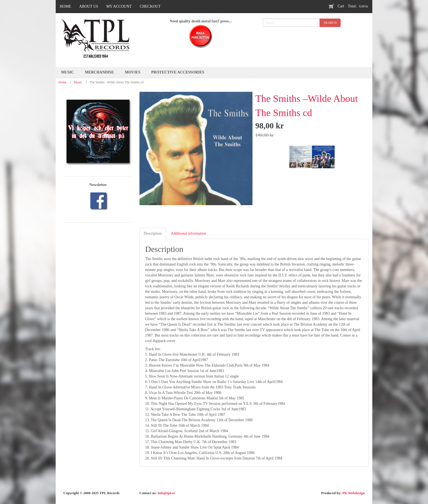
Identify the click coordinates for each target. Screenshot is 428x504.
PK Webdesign (353, 493)
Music (78, 82)
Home (62, 82)
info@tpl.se (166, 493)
